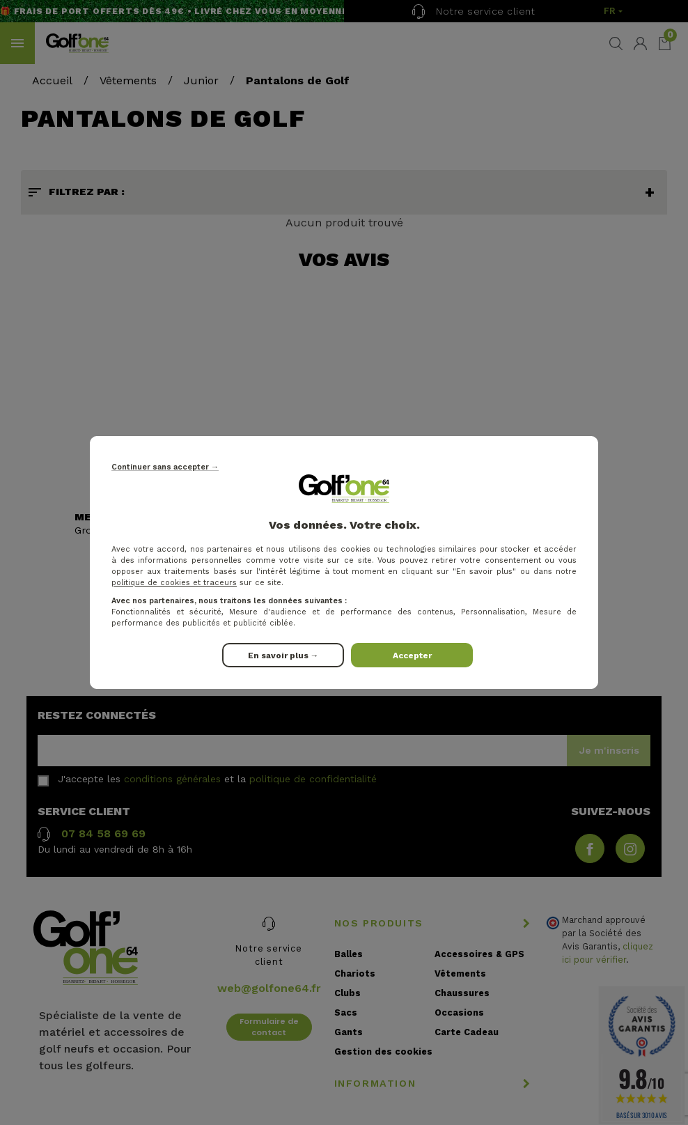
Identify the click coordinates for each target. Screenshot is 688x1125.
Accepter (412, 655)
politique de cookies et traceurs (174, 582)
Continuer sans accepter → (165, 467)
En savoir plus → (283, 655)
